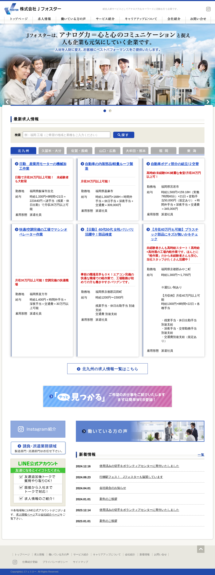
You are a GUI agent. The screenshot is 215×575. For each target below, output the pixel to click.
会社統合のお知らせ (112, 488)
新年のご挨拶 (108, 498)
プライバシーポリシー (55, 561)
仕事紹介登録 (30, 561)
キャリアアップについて (107, 554)
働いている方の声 (59, 554)
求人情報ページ (25, 514)
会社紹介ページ (50, 514)
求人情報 (39, 554)
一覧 (201, 454)
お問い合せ (160, 554)
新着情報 (145, 554)
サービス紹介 (81, 554)
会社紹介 (130, 554)
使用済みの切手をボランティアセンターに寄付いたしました (139, 466)
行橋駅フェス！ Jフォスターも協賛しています (131, 477)
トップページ (22, 554)
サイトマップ (80, 561)
